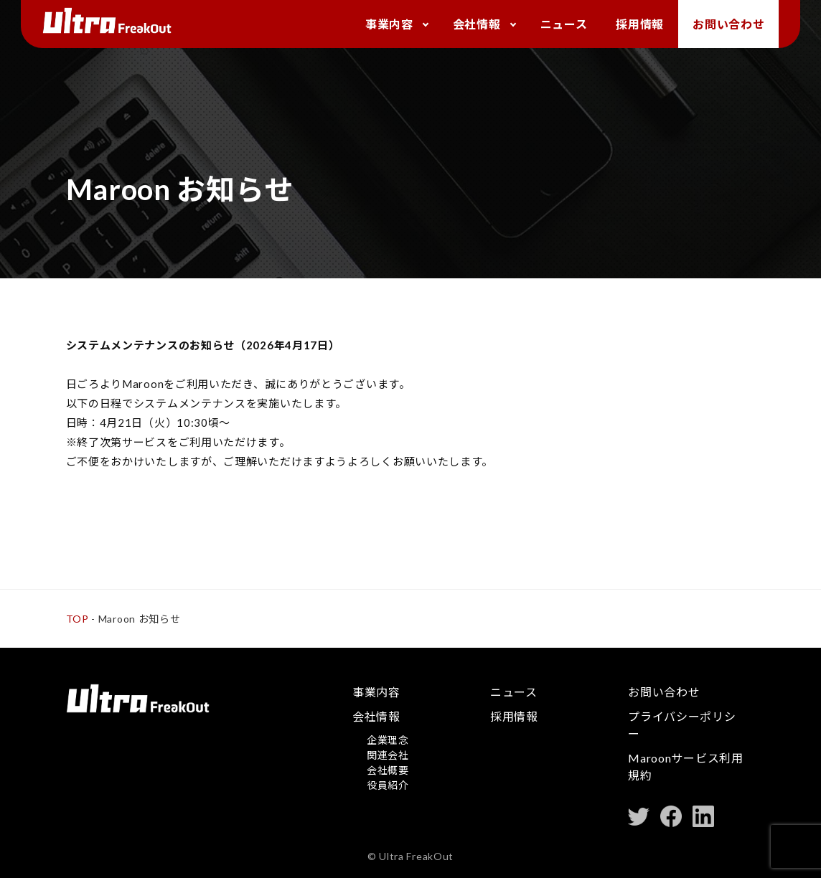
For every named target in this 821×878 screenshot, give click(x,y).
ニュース (564, 24)
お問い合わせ (728, 24)
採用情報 (640, 24)
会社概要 (388, 770)
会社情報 (477, 24)
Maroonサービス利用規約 (685, 766)
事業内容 (389, 24)
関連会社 (388, 755)
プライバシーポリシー (682, 724)
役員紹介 (388, 785)
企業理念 (388, 740)
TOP (77, 619)
